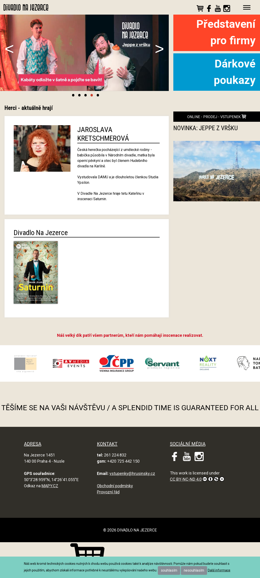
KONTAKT (107, 444)
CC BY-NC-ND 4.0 (197, 479)
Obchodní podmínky (115, 485)
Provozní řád (108, 492)
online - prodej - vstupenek (216, 116)
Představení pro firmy (225, 32)
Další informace (219, 570)
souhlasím (169, 570)
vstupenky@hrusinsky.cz (132, 473)
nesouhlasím (194, 570)
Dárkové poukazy (234, 72)
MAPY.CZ (50, 485)
